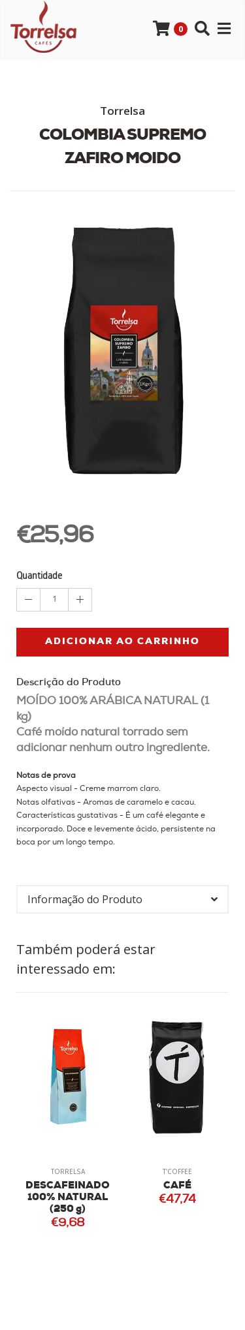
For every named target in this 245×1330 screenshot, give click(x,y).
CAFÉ (177, 1186)
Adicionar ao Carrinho (122, 642)
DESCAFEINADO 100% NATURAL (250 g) (67, 1197)
